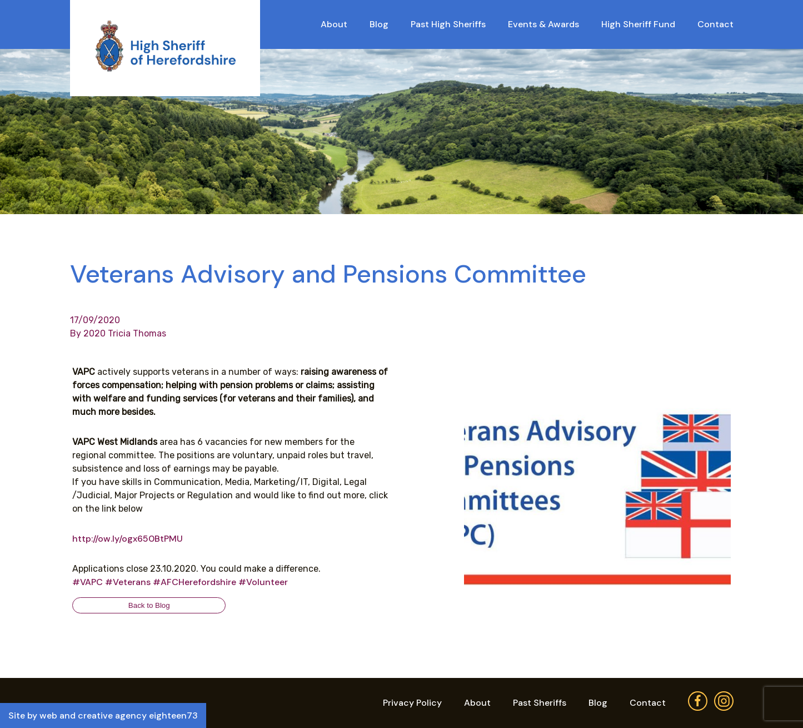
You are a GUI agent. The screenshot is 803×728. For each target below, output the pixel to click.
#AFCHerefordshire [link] (194, 582)
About (334, 24)
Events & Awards (543, 24)
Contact (715, 24)
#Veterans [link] (128, 582)
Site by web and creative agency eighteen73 (103, 715)
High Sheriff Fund (638, 24)
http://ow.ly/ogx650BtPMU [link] (127, 538)
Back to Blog (149, 605)
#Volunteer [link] (263, 582)
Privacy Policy (412, 703)
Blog (379, 24)
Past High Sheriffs (448, 24)
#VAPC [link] (87, 582)
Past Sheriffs (539, 703)
